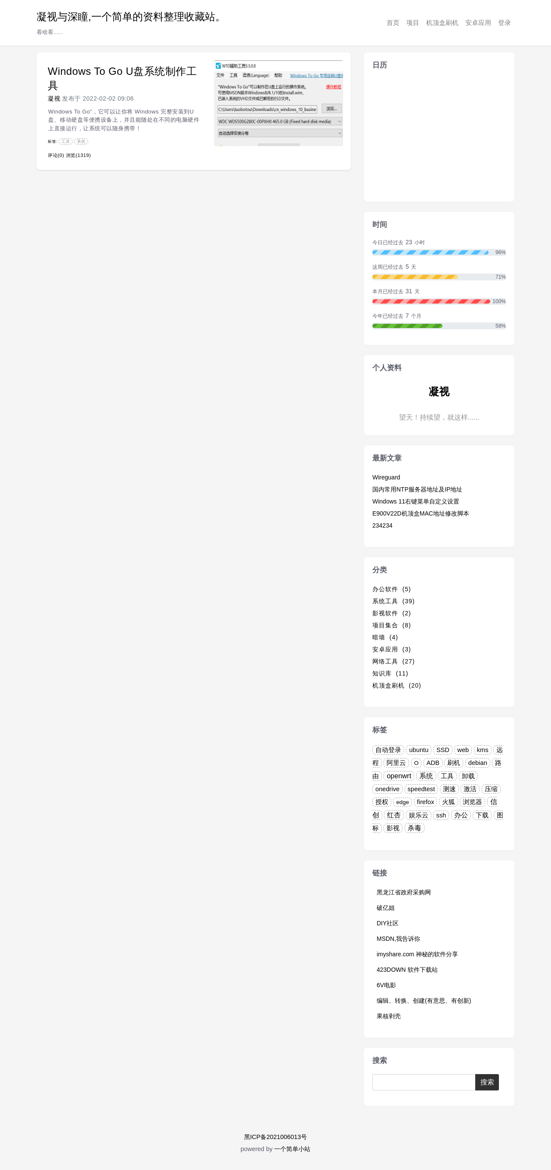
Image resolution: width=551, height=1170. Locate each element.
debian (477, 762)
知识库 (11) (390, 673)
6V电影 (386, 985)
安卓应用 (478, 22)
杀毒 (414, 828)
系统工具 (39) (393, 601)
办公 (461, 815)
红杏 (394, 815)
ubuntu (418, 749)
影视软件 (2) (391, 613)
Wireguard (386, 477)
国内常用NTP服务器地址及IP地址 (417, 489)
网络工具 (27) (393, 661)
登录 (504, 22)
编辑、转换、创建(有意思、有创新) (424, 1000)
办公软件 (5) (391, 589)
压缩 (491, 789)
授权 (381, 801)
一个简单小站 (292, 1148)
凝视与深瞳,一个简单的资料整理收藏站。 (131, 16)
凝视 (54, 98)
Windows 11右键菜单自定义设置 (415, 501)
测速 (449, 789)
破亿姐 (386, 907)
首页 (393, 22)
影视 (393, 828)
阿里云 (396, 762)
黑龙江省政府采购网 (404, 892)
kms (483, 749)
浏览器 (472, 801)
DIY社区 (388, 923)
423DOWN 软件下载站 (407, 969)
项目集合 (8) (391, 625)
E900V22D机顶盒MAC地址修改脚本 (420, 513)
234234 (382, 525)
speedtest (421, 789)
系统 (81, 141)
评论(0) (56, 155)
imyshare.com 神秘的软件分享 (417, 954)
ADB (433, 762)
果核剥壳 (389, 1016)
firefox (425, 801)
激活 (470, 789)
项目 (412, 22)
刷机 (453, 762)
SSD (442, 749)
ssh (441, 815)
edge (402, 802)
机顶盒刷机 (442, 22)
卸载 (468, 776)
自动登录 (388, 749)
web (463, 749)
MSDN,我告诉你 (398, 938)
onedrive (387, 789)
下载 (482, 815)
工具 (66, 141)
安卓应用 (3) (391, 649)
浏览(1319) (78, 155)
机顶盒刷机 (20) (396, 685)
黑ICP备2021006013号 (275, 1136)
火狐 (448, 801)
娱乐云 (418, 815)
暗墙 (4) (385, 637)
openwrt (399, 776)
